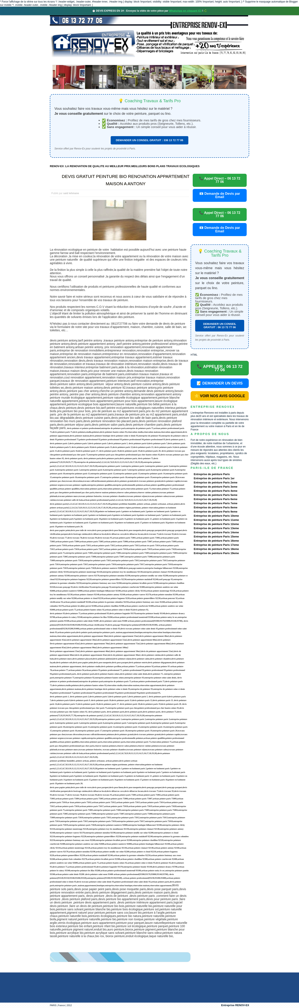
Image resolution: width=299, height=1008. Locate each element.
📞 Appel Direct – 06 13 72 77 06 (219, 180)
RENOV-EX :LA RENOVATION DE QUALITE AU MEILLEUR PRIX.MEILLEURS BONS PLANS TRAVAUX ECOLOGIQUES (125, 166)
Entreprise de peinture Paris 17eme (216, 544)
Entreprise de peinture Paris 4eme (215, 490)
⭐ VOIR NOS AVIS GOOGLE (219, 396)
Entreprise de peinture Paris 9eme (215, 511)
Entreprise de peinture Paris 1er (214, 478)
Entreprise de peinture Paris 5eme (215, 495)
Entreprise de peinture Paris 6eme (215, 499)
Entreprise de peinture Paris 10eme (216, 515)
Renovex (83, 61)
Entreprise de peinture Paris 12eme (216, 524)
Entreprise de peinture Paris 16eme (216, 540)
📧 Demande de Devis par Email (219, 195)
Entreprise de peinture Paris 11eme (216, 519)
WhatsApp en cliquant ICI (185, 10)
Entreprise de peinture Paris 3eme (215, 486)
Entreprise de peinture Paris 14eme (216, 532)
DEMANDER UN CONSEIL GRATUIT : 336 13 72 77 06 (149, 140)
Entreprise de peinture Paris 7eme (215, 503)
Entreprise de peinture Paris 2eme (215, 482)
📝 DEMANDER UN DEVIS (220, 383)
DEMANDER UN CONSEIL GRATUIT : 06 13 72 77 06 (219, 325)
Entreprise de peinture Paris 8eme (215, 507)
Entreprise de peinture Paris (212, 474)
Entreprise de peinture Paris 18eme (216, 549)
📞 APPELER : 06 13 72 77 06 (220, 368)
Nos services (110, 61)
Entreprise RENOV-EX (235, 1005)
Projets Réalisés (143, 61)
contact (210, 61)
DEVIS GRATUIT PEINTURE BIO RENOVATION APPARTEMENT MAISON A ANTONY (126, 180)
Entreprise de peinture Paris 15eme (216, 536)
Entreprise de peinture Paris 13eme (216, 528)
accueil (61, 61)
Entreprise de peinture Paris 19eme (216, 553)
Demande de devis (180, 61)
